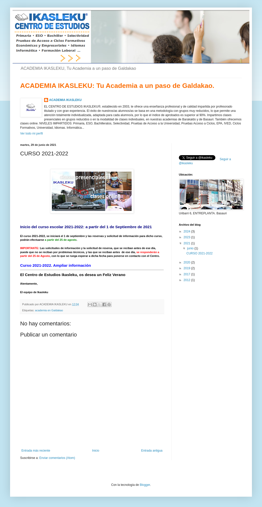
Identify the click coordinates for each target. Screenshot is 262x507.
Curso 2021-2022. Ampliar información (55, 265)
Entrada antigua (151, 450)
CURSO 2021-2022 (199, 253)
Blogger (145, 485)
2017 (187, 274)
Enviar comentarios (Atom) (57, 458)
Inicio (95, 450)
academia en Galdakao (49, 310)
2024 (187, 231)
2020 (187, 262)
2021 (187, 243)
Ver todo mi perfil (31, 133)
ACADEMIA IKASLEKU (65, 100)
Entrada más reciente (35, 450)
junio (190, 248)
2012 (187, 280)
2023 (187, 237)
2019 (187, 268)
